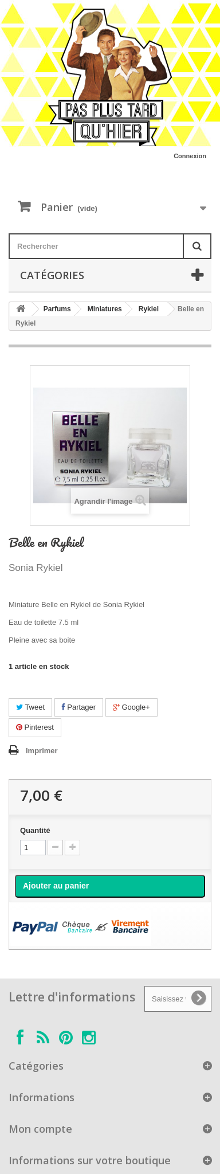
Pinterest (35, 727)
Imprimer (42, 750)
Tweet (30, 707)
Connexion (190, 155)
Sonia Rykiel (36, 567)
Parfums (57, 309)
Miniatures (105, 309)
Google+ (131, 707)
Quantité (35, 830)
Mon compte (40, 1129)
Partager (79, 707)
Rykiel (149, 309)
